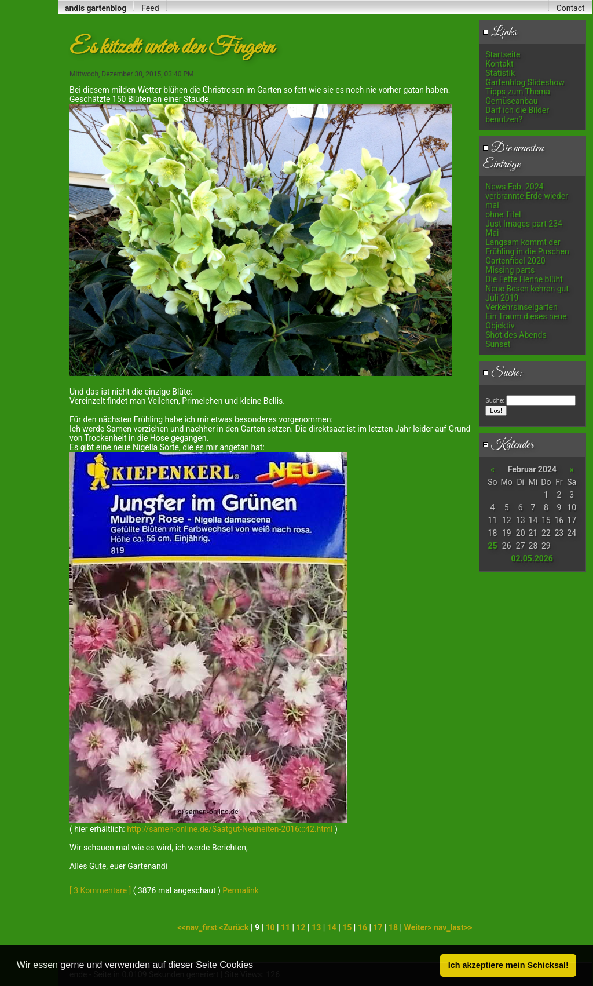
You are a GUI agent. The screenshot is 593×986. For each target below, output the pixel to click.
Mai (492, 233)
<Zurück (235, 927)
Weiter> (419, 927)
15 (347, 927)
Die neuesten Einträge (513, 156)
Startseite (502, 54)
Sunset (497, 344)
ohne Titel (503, 214)
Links (499, 32)
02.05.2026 (532, 558)
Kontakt (499, 63)
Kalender (507, 445)
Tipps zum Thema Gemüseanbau (517, 96)
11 (285, 927)
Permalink (240, 890)
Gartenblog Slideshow (524, 82)
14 (331, 927)
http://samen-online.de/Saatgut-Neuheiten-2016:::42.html (229, 829)
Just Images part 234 (523, 223)
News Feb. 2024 (514, 186)
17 (377, 927)
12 (301, 927)
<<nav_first (198, 927)
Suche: (502, 373)
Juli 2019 (501, 297)
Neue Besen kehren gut (527, 288)
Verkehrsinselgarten (521, 307)
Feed (150, 8)
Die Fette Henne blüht (524, 279)
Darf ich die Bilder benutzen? (517, 114)
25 (492, 545)
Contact (571, 8)
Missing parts (510, 270)
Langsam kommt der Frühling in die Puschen (527, 247)
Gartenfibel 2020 (515, 260)
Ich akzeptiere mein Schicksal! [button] (508, 965)
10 (269, 927)
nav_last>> (453, 927)
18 (393, 927)
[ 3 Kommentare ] (100, 890)
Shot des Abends (515, 334)
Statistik (500, 73)
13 (316, 927)
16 (362, 927)
